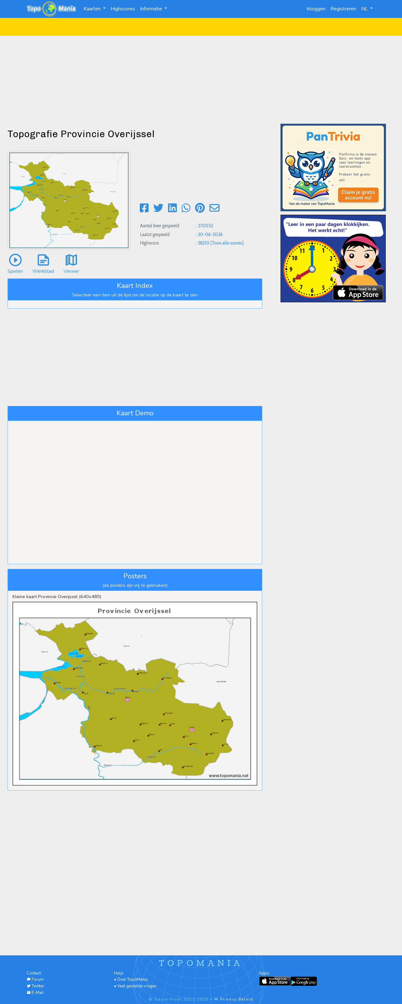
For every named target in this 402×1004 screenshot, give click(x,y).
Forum (35, 979)
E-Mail (35, 993)
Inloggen (316, 8)
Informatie (151, 8)
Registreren (343, 8)
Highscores (123, 8)
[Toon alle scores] (227, 243)
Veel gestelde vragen (136, 986)
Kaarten (93, 8)
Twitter (35, 986)
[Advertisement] (201, 80)
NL (365, 8)
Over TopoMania (132, 979)
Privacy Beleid (236, 999)
